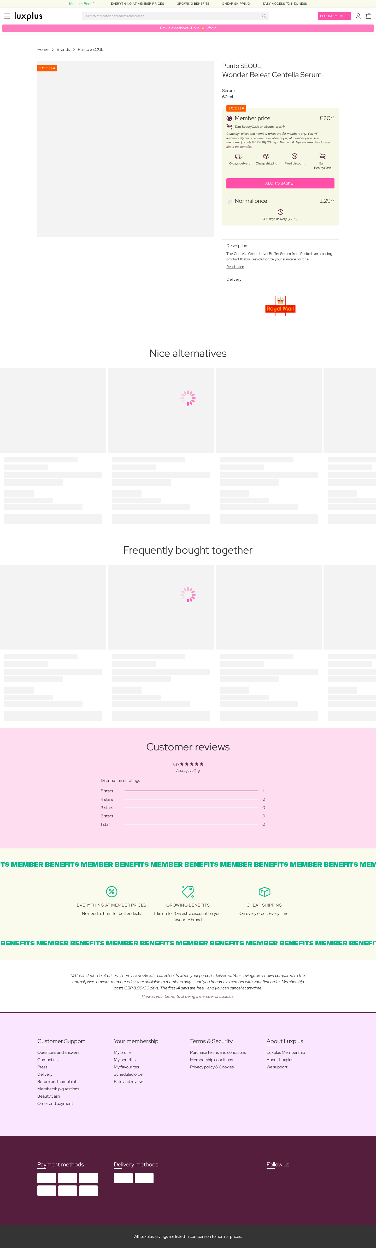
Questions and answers (58, 1052)
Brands (63, 49)
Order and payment (55, 1103)
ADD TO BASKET (280, 183)
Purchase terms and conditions (218, 1052)
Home (43, 49)
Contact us (47, 1059)
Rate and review (128, 1081)
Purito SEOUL (91, 49)
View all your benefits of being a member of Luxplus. (188, 996)
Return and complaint (57, 1081)
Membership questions (58, 1089)
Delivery (44, 1074)
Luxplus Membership (286, 1052)
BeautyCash (48, 1096)
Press (42, 1067)
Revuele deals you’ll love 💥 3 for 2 (188, 28)
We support (277, 1067)
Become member (334, 16)
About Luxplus (280, 1059)
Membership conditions (211, 1059)
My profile (123, 1052)
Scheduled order (129, 1074)
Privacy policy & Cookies (212, 1067)
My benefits (125, 1059)
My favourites (126, 1067)
